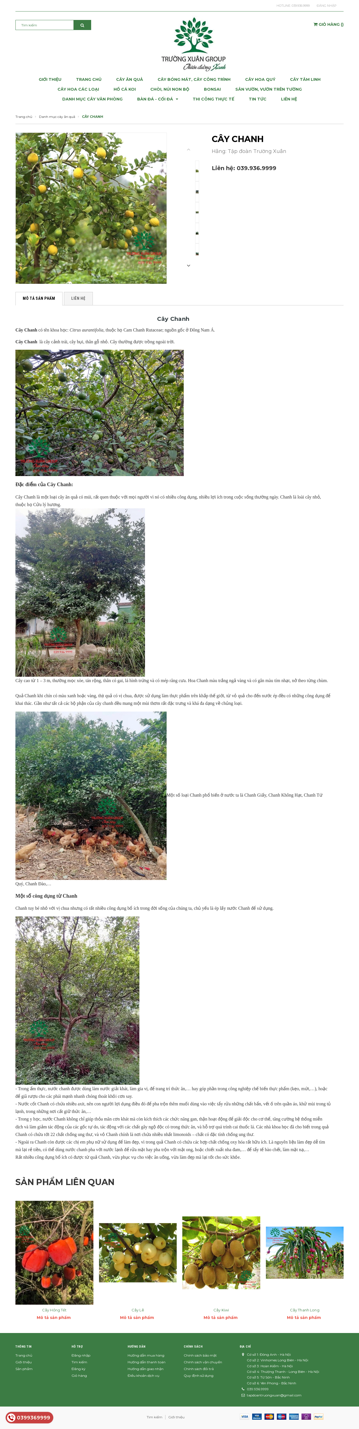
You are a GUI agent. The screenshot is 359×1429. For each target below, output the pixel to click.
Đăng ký (79, 1369)
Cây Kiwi (221, 1310)
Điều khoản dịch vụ (143, 1375)
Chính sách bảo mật (200, 1355)
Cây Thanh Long (304, 1310)
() (329, 24)
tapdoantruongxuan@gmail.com (274, 1395)
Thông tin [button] (23, 1346)
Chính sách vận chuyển (203, 1362)
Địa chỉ (245, 1346)
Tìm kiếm (79, 1362)
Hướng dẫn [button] (137, 1346)
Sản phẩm (24, 1369)
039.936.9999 (301, 6)
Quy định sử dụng (198, 1375)
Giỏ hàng (79, 1375)
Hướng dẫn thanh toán (146, 1362)
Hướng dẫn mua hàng (146, 1355)
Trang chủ (23, 1355)
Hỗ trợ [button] (77, 1346)
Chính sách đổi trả (199, 1369)
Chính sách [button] (193, 1346)
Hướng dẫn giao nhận (146, 1369)
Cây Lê (138, 1310)
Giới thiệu (23, 1362)
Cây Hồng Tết (54, 1310)
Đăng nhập (327, 6)
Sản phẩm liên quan (64, 1182)
